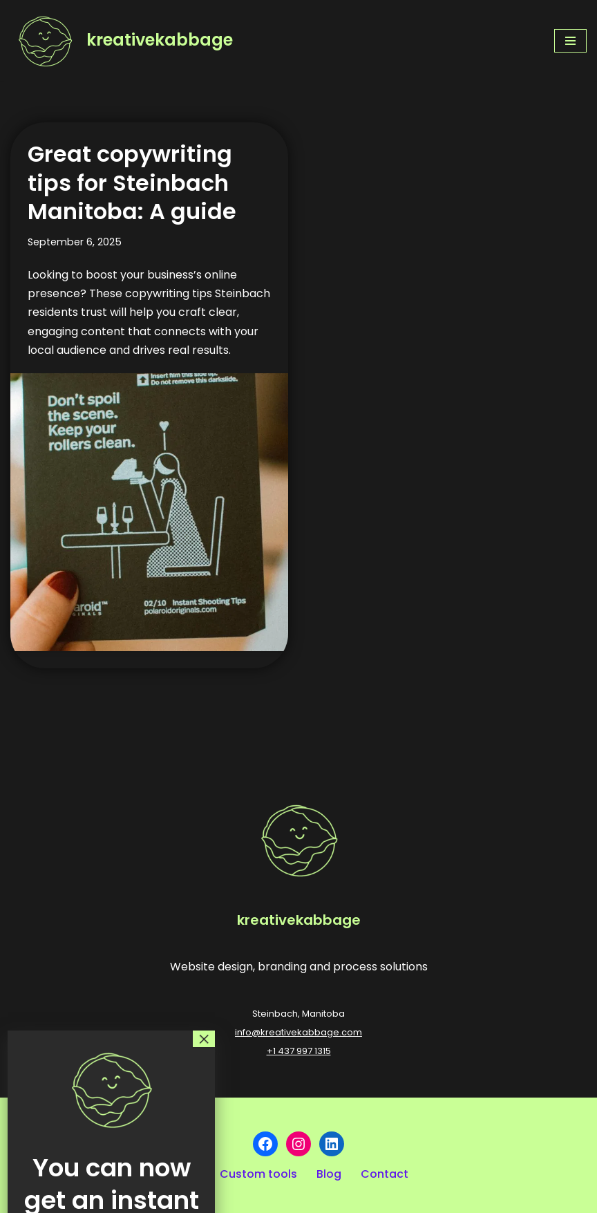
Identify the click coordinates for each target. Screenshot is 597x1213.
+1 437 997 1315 (299, 1050)
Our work (175, 1174)
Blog (328, 1174)
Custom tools (258, 1174)
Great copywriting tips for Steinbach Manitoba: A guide (132, 182)
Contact (384, 1174)
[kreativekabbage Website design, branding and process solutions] (121, 40)
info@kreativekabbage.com (298, 1032)
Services (107, 1174)
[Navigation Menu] (570, 41)
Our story (39, 1174)
